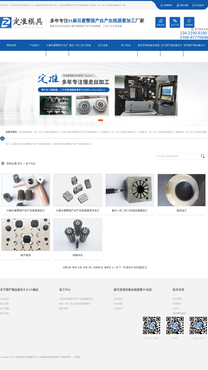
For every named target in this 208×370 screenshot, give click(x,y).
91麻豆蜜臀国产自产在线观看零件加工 (78, 210)
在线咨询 (200, 5)
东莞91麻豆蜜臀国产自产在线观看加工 (80, 132)
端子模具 (26, 255)
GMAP (176, 308)
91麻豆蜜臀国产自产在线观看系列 (76, 299)
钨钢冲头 (78, 255)
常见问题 (118, 304)
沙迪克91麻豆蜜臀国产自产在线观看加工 (32, 144)
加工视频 (4, 308)
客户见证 (31, 163)
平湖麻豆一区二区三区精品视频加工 (156, 132)
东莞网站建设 (179, 313)
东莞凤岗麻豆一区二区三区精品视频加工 (39, 132)
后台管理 (177, 299)
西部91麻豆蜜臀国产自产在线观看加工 (73, 144)
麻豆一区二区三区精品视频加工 (130, 210)
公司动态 (118, 299)
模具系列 (63, 308)
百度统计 (177, 304)
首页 (19, 163)
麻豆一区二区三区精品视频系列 (75, 304)
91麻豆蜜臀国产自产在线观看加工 (26, 210)
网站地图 (184, 5)
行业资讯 (118, 308)
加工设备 (4, 304)
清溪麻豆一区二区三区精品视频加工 (118, 132)
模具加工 (182, 210)
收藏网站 (168, 5)
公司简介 (4, 299)
